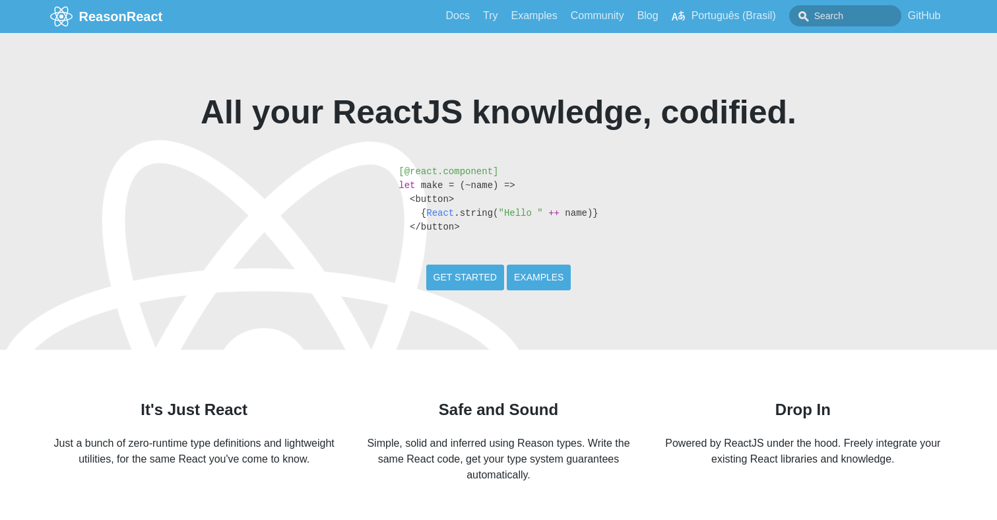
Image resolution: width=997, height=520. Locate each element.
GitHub (924, 15)
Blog (648, 15)
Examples (534, 15)
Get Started (465, 277)
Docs (458, 15)
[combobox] (845, 15)
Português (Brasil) (724, 15)
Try (490, 15)
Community (597, 15)
